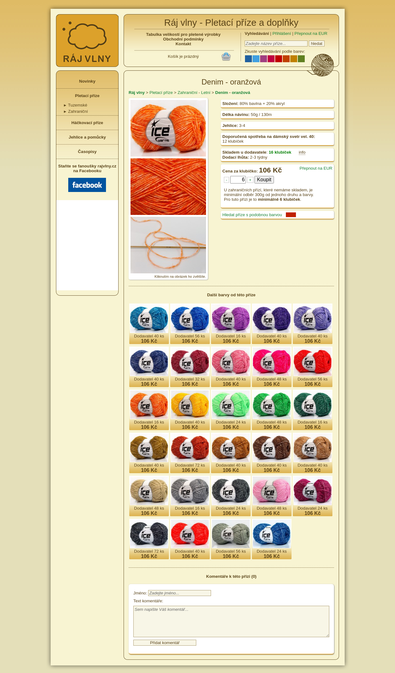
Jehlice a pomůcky (87, 137)
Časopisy (87, 151)
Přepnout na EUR (310, 33)
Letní (205, 92)
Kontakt (183, 43)
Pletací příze (87, 95)
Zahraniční (75, 111)
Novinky (87, 81)
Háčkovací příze (87, 122)
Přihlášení (281, 33)
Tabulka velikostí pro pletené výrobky (183, 34)
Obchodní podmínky (183, 39)
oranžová (241, 92)
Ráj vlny (137, 92)
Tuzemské (75, 105)
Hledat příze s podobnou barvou (252, 214)
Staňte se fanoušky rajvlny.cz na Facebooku (87, 178)
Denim (221, 92)
